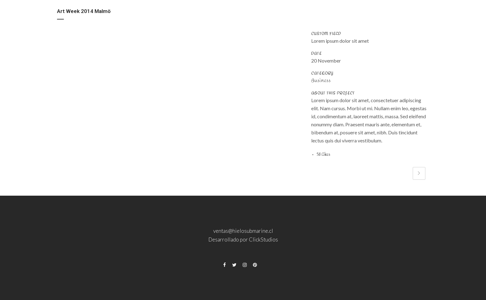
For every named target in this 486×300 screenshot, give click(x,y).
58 (323, 154)
